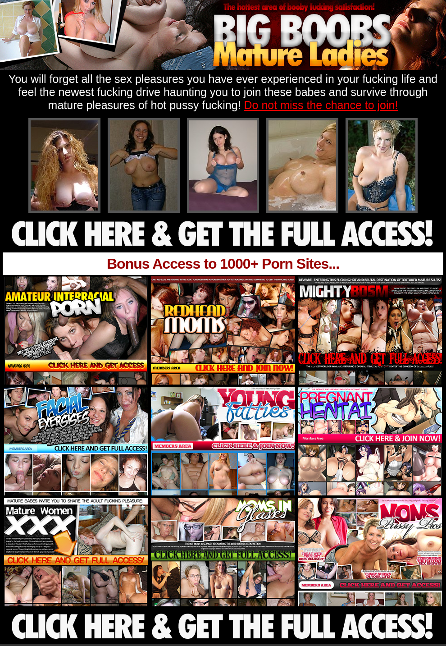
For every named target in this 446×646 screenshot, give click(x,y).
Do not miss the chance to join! (321, 105)
